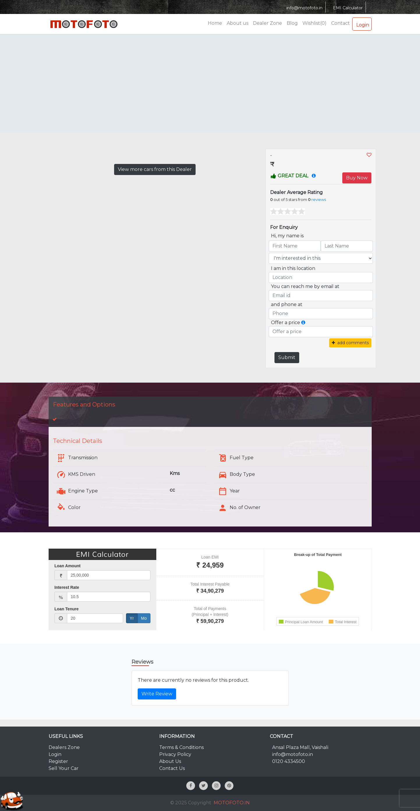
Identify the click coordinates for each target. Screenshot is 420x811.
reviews (318, 199)
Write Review (156, 694)
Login (362, 24)
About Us (170, 761)
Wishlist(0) (314, 23)
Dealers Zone (64, 747)
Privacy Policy (175, 754)
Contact (340, 23)
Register (58, 761)
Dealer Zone (267, 23)
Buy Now (357, 178)
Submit (286, 357)
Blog (292, 23)
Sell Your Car (64, 768)
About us (237, 23)
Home (215, 23)
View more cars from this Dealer (155, 169)
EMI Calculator (347, 7)
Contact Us (172, 768)
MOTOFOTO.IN (232, 802)
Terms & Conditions (181, 747)
